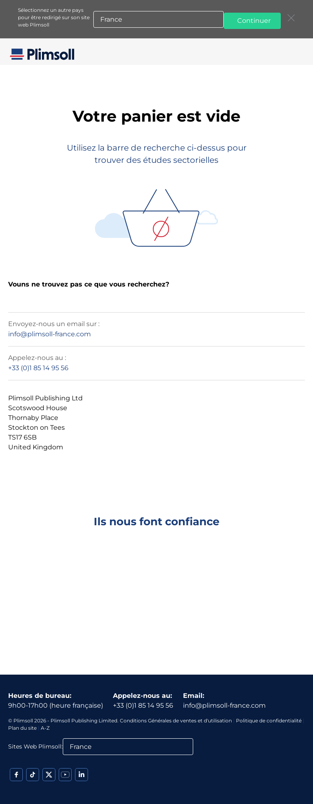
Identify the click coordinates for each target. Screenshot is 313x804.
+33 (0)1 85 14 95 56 (38, 368)
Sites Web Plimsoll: (35, 746)
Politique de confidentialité (269, 720)
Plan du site (22, 728)
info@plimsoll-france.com (49, 334)
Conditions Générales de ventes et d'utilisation (176, 720)
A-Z (45, 728)
